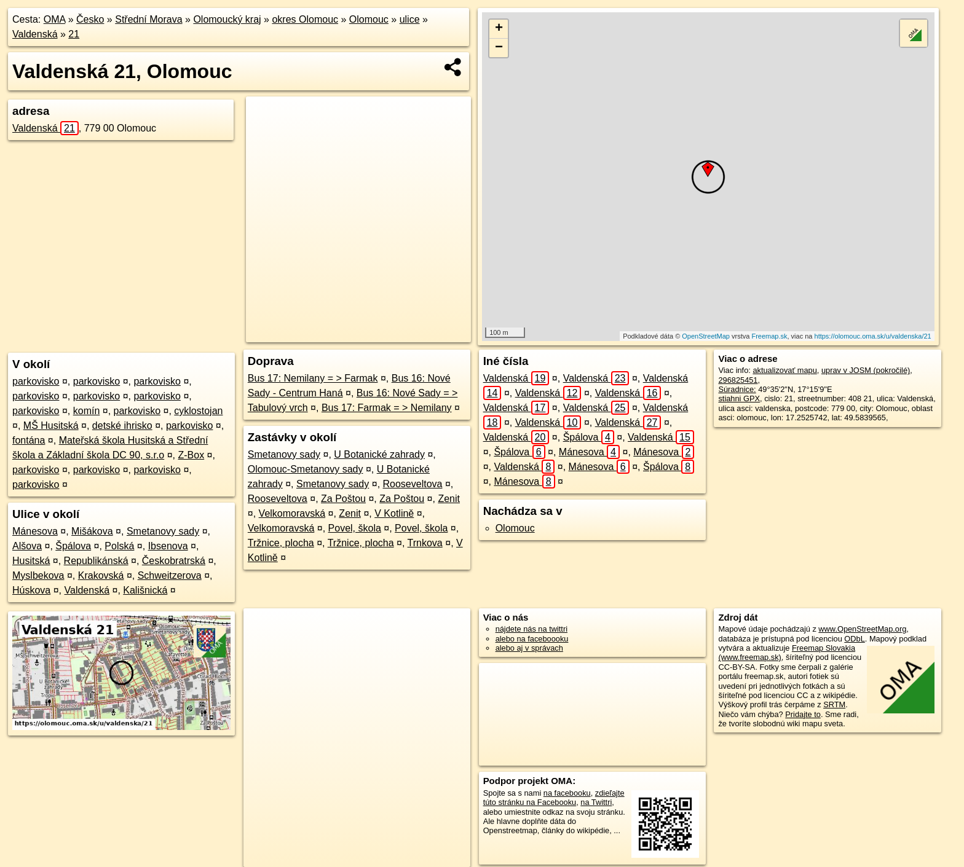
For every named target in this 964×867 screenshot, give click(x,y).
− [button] (499, 48)
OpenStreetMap (706, 336)
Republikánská (96, 560)
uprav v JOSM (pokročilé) (865, 370)
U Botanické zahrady (379, 454)
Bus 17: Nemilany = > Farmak (313, 378)
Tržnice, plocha (281, 543)
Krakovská (101, 575)
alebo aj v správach (529, 648)
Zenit (449, 498)
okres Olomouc (305, 19)
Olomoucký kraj (227, 19)
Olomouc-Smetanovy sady (305, 469)
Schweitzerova (170, 575)
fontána (28, 440)
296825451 (737, 380)
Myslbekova (38, 575)
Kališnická (145, 590)
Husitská (31, 560)
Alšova (27, 546)
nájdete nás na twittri (531, 629)
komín (86, 411)
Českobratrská (173, 560)
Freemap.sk (769, 336)
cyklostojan (198, 411)
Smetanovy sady (163, 531)
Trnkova (425, 543)
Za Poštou (343, 498)
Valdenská (35, 34)
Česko (90, 19)
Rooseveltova (413, 484)
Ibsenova (168, 546)
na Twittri (596, 802)
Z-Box (191, 455)
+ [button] (499, 29)
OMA (55, 19)
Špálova (73, 546)
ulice (410, 19)
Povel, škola (354, 528)
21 (73, 34)
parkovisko (35, 381)
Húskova (31, 590)
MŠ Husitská (51, 425)
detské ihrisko (122, 425)
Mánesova (35, 531)
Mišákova (92, 531)
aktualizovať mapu (784, 370)
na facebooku (567, 793)
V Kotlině (394, 513)
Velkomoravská (292, 513)
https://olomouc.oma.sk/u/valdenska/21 (873, 336)
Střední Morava (148, 19)
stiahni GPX (739, 398)
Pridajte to (803, 714)
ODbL (854, 638)
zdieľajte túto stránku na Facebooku (554, 797)
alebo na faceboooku (532, 638)
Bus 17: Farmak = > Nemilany (387, 407)
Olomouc (369, 19)
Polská (119, 546)
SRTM (834, 704)
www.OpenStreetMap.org (862, 629)
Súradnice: (737, 389)
